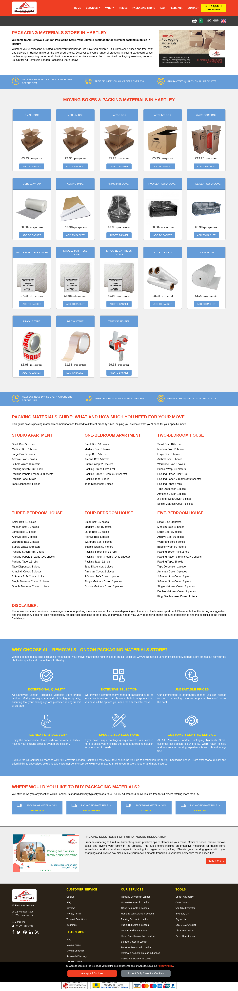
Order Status (182, 902)
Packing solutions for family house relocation (125, 836)
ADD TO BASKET (31, 166)
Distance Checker (185, 930)
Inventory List (182, 913)
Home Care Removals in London (138, 936)
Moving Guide (73, 945)
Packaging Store (144, 8)
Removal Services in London (135, 896)
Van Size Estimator (185, 908)
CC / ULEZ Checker (186, 925)
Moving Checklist (75, 950)
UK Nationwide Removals (134, 930)
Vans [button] (108, 8)
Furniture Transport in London (136, 947)
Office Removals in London (135, 908)
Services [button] (92, 8)
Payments (181, 919)
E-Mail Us (18, 921)
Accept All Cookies (92, 973)
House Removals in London (135, 902)
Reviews (70, 908)
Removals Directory (76, 956)
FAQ (68, 902)
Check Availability (185, 896)
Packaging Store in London (135, 925)
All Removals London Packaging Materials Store (88, 760)
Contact (193, 8)
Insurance (71, 925)
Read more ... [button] (216, 860)
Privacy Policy (165, 966)
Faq (162, 8)
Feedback (176, 8)
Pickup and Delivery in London (136, 958)
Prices (123, 8)
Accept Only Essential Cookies (146, 973)
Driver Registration (185, 936)
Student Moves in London (134, 941)
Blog (68, 939)
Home (77, 8)
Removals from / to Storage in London (140, 953)
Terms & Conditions (76, 919)
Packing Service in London (134, 919)
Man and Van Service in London (137, 913)
